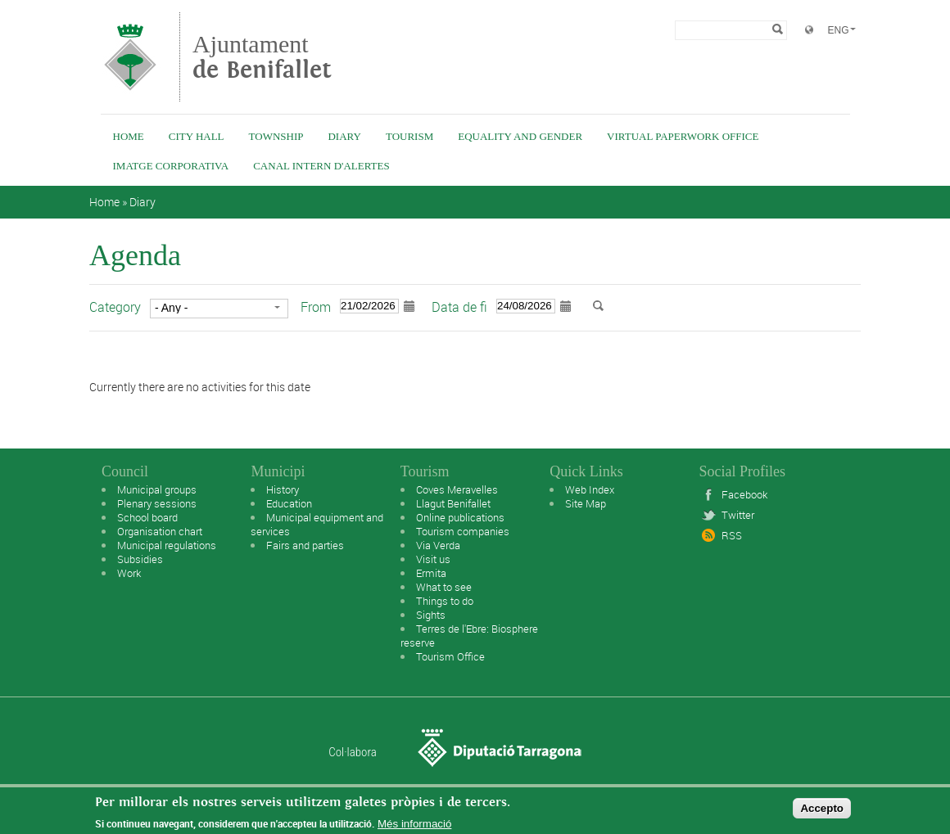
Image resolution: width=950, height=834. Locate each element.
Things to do (444, 600)
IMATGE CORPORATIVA (171, 166)
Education (289, 503)
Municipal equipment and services (317, 524)
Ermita (431, 573)
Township (276, 136)
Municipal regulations (166, 545)
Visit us (433, 559)
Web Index (589, 489)
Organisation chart (159, 531)
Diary (344, 136)
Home (128, 136)
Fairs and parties (305, 545)
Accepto (822, 808)
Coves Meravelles (457, 489)
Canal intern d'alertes (321, 166)
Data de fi (459, 307)
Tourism (409, 136)
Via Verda (438, 545)
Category (115, 307)
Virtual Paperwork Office (682, 136)
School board (147, 517)
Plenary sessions (157, 503)
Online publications (460, 517)
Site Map (585, 503)
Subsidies (140, 559)
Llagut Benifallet (453, 503)
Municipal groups (157, 489)
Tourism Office (450, 656)
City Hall (196, 136)
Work (129, 573)
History (282, 489)
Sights (431, 614)
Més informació (414, 824)
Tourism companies (462, 531)
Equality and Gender (520, 136)
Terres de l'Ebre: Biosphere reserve (469, 635)
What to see (444, 586)
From (316, 307)
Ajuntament (262, 56)
